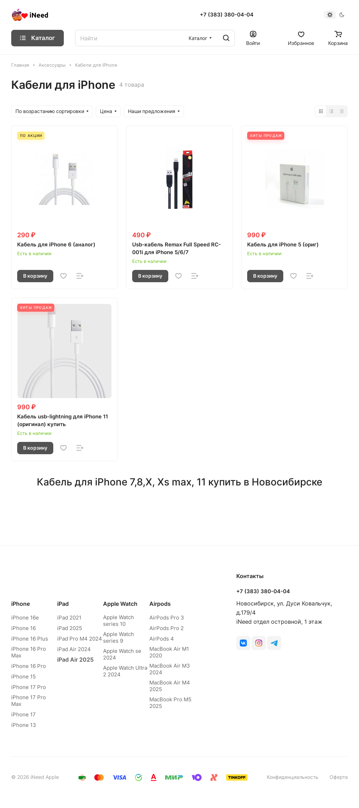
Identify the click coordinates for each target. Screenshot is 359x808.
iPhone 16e (25, 617)
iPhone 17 (23, 714)
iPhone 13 (23, 725)
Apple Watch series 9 (118, 637)
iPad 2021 (69, 617)
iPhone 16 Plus (29, 638)
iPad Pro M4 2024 (79, 638)
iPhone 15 (23, 676)
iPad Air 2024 (74, 649)
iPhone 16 (23, 628)
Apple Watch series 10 (118, 620)
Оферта (339, 777)
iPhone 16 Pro (28, 666)
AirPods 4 (161, 638)
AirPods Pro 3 (166, 617)
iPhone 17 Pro (28, 687)
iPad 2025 (69, 628)
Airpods (160, 603)
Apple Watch (120, 603)
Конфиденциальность (292, 777)
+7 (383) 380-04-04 (226, 15)
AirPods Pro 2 (166, 628)
